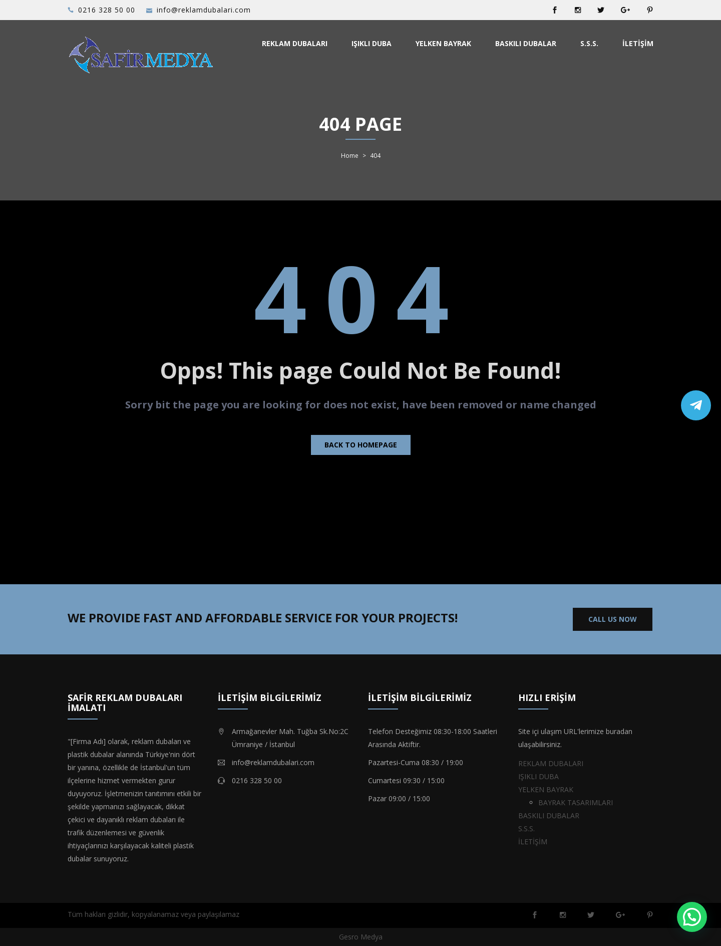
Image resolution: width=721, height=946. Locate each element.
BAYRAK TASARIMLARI (575, 802)
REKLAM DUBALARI (294, 43)
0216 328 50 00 (106, 10)
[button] (692, 917)
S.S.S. (589, 43)
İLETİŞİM (637, 43)
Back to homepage (360, 444)
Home (349, 155)
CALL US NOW (612, 619)
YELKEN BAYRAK (443, 43)
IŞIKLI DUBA (371, 43)
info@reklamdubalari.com (204, 10)
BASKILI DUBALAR (525, 43)
